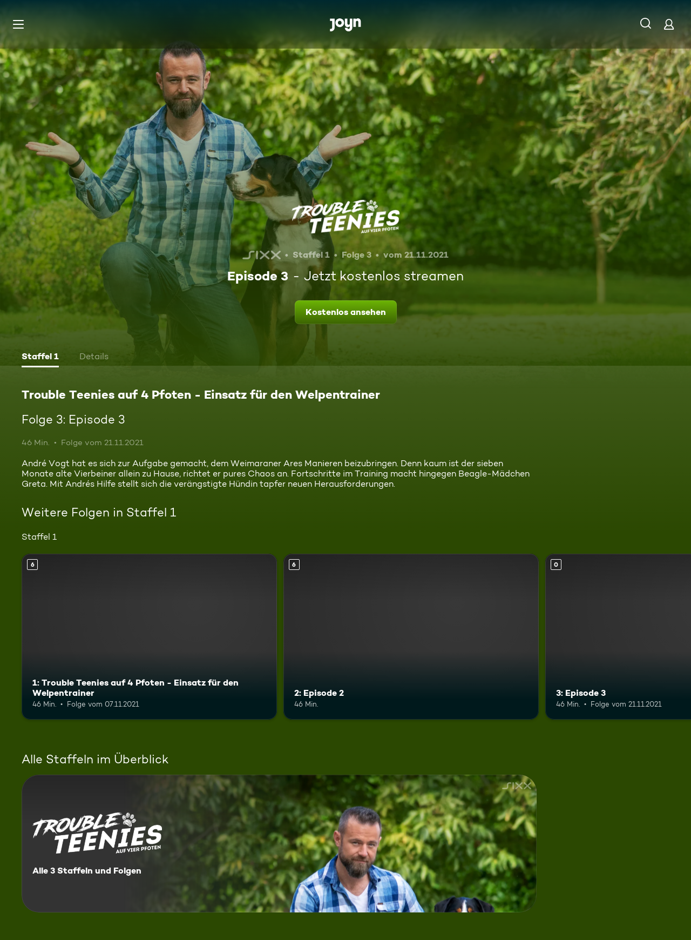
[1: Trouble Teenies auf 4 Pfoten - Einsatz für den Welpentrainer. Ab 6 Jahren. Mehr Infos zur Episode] (149, 637)
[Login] (668, 24)
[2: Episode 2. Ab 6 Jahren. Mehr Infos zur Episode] (411, 637)
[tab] (40, 357)
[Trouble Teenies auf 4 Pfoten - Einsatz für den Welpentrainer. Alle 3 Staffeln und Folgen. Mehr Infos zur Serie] (279, 843)
